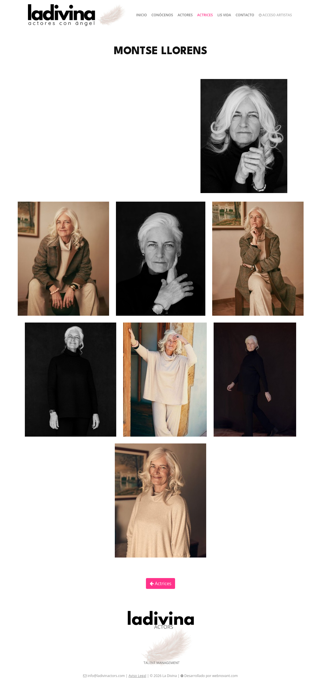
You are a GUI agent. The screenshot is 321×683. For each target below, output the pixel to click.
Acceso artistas (275, 15)
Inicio (141, 15)
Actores (185, 15)
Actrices (205, 15)
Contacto (245, 15)
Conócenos (162, 15)
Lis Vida (224, 15)
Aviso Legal (137, 675)
